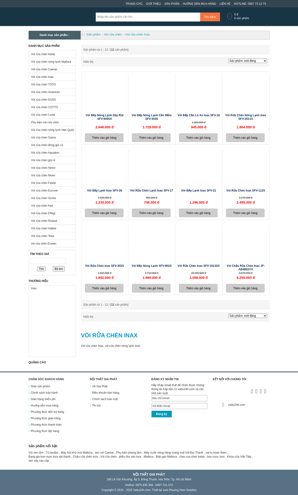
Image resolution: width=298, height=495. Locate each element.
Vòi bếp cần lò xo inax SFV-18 (198, 115)
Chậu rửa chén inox (85, 456)
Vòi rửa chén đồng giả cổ (47, 145)
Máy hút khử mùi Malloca (76, 452)
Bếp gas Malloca (166, 456)
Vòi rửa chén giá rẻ (43, 160)
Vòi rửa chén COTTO (44, 107)
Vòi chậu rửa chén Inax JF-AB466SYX (246, 267)
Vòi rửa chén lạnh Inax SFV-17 (151, 190)
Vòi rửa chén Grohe (43, 198)
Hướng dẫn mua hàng (199, 3)
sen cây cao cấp (39, 460)
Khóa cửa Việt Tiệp (239, 456)
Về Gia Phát (100, 386)
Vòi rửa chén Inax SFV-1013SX (198, 266)
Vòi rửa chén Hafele (43, 228)
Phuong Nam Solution (183, 490)
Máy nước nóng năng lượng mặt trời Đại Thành (173, 452)
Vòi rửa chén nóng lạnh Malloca (51, 61)
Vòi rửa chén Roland (44, 221)
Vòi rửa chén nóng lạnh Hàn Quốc (52, 130)
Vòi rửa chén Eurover (44, 190)
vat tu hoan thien (216, 452)
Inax (34, 288)
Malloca (148, 456)
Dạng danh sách (100, 62)
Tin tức (96, 405)
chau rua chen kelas (192, 456)
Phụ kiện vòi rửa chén (45, 122)
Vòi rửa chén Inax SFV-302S (104, 266)
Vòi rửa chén (108, 456)
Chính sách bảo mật (105, 399)
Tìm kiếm (210, 17)
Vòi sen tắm (36, 452)
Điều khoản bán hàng (105, 392)
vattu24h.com (236, 404)
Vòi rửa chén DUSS (43, 99)
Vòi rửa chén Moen (43, 175)
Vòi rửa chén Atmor (43, 167)
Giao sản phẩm (40, 386)
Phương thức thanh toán (46, 424)
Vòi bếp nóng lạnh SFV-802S (152, 266)
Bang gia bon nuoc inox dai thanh (50, 456)
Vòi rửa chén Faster (43, 183)
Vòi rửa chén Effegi (43, 213)
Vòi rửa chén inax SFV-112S (245, 190)
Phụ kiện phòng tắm (129, 452)
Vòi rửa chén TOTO (43, 84)
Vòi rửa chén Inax (42, 77)
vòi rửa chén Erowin (43, 243)
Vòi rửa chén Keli (42, 205)
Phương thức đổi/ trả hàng (47, 412)
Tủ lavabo (52, 452)
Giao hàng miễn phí (43, 399)
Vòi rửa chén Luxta (43, 114)
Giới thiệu (153, 3)
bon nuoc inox (216, 456)
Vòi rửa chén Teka (42, 236)
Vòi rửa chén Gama (43, 137)
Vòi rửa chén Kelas (43, 54)
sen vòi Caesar (104, 452)
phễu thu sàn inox (130, 456)
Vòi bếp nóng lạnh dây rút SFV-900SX (105, 117)
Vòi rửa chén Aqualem (45, 152)
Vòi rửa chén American (45, 92)
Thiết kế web (160, 490)
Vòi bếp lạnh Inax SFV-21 (198, 190)
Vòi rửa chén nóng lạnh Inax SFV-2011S (245, 117)
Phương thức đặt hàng (45, 431)
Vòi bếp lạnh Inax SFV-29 (104, 190)
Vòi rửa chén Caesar (44, 69)
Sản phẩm (171, 3)
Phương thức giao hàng (45, 418)
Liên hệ (225, 3)
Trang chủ (134, 3)
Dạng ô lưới (96, 62)
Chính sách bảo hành (44, 392)
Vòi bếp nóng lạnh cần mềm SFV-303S (152, 117)
